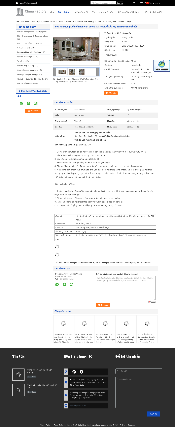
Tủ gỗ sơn (21, 61)
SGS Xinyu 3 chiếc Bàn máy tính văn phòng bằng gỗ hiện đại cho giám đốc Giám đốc (63, 338)
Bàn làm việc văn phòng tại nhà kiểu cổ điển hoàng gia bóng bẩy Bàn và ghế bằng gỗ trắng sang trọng (125, 339)
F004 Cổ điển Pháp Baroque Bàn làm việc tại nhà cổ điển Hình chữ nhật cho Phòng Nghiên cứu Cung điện (147, 339)
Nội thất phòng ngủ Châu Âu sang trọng (32, 36)
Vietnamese (154, 3)
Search (120, 3)
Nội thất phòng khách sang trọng (30, 31)
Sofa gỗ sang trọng (24, 48)
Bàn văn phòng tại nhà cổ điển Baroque (78, 263)
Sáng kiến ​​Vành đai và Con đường (39, 371)
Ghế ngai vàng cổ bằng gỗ (27, 74)
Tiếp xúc (112, 93)
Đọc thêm (32, 377)
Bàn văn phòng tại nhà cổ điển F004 (109, 263)
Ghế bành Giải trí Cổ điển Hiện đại (30, 79)
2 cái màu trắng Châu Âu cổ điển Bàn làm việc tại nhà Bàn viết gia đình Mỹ (105, 338)
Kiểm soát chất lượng (128, 12)
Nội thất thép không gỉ (25, 66)
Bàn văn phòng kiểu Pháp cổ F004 (138, 263)
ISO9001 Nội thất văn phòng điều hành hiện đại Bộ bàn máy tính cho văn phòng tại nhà (84, 338)
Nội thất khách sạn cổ (25, 57)
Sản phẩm (63, 12)
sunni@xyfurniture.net (28, 3)
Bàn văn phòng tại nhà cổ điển (43, 22)
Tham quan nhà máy (102, 12)
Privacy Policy (45, 425)
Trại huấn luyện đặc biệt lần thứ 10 (41, 386)
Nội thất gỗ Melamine (25, 83)
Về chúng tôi (81, 12)
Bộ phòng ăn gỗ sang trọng (28, 43)
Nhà (51, 12)
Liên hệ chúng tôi (153, 12)
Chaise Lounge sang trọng (27, 70)
